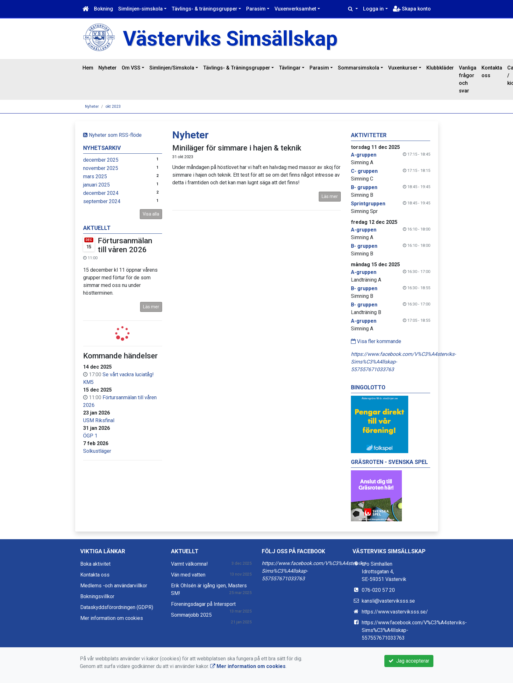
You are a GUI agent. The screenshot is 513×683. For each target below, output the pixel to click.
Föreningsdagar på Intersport (203, 604)
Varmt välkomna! (189, 564)
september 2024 (101, 201)
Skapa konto (412, 9)
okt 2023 (113, 106)
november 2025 (100, 168)
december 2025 (100, 160)
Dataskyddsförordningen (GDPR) (116, 607)
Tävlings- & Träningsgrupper (236, 68)
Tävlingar (290, 68)
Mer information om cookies (111, 618)
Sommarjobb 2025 (191, 615)
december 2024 (100, 193)
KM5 (88, 382)
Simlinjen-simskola (140, 9)
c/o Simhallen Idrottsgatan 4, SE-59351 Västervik (384, 571)
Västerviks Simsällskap (230, 38)
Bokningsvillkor (97, 596)
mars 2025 (95, 176)
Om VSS (131, 68)
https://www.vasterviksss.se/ (395, 612)
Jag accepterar (408, 661)
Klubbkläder (440, 68)
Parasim (256, 9)
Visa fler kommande (376, 341)
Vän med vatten (188, 575)
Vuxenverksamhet (295, 9)
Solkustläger (97, 451)
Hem (87, 68)
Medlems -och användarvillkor (113, 586)
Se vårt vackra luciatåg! (128, 374)
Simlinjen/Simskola (171, 68)
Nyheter (107, 68)
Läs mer (151, 306)
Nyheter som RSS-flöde (112, 135)
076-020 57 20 (378, 590)
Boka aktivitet (95, 564)
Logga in (373, 9)
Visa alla (151, 214)
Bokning (103, 9)
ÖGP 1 (90, 436)
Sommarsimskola (358, 68)
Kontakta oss (491, 71)
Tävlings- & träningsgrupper (204, 9)
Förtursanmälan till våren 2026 (125, 245)
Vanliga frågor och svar (467, 79)
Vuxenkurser (402, 68)
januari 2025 (96, 185)
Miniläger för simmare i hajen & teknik (236, 147)
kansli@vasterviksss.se (388, 601)
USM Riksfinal (98, 420)
